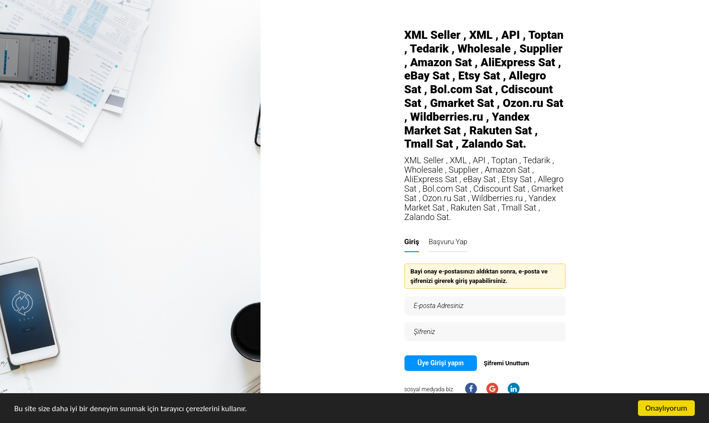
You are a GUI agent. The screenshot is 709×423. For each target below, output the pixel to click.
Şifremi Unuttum (506, 363)
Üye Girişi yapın (441, 363)
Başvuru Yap (448, 242)
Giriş (411, 242)
